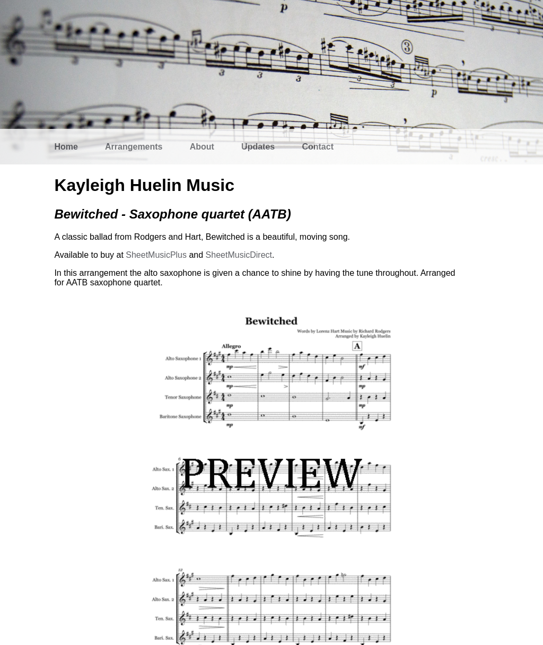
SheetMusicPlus (156, 254)
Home (65, 146)
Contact (318, 146)
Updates (258, 146)
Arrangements (133, 146)
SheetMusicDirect (239, 254)
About (202, 146)
